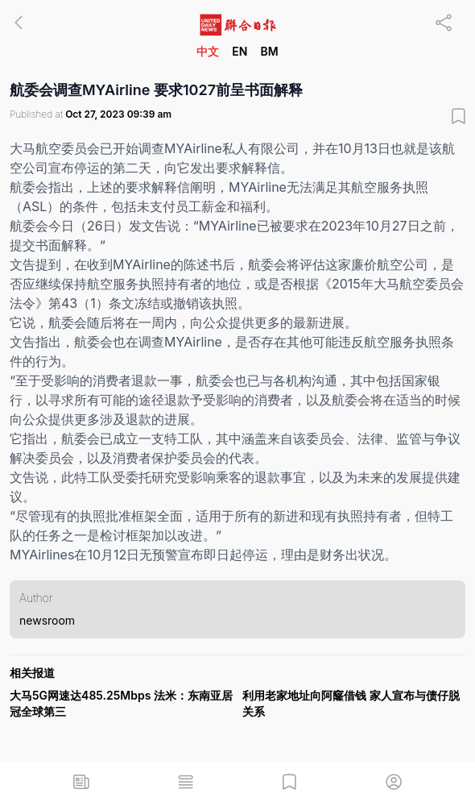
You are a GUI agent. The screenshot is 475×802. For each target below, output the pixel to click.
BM (269, 51)
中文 (207, 51)
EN (239, 51)
